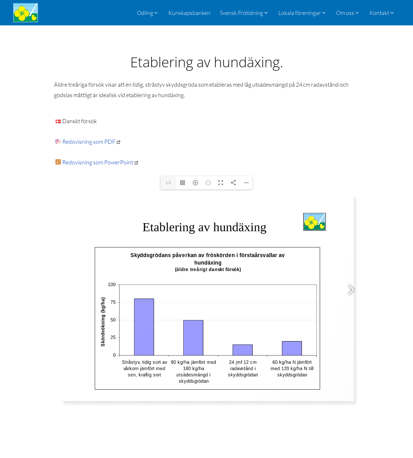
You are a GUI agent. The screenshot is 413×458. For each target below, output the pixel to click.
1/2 (168, 182)
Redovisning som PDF (85, 141)
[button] (244, 12)
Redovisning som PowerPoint (94, 162)
